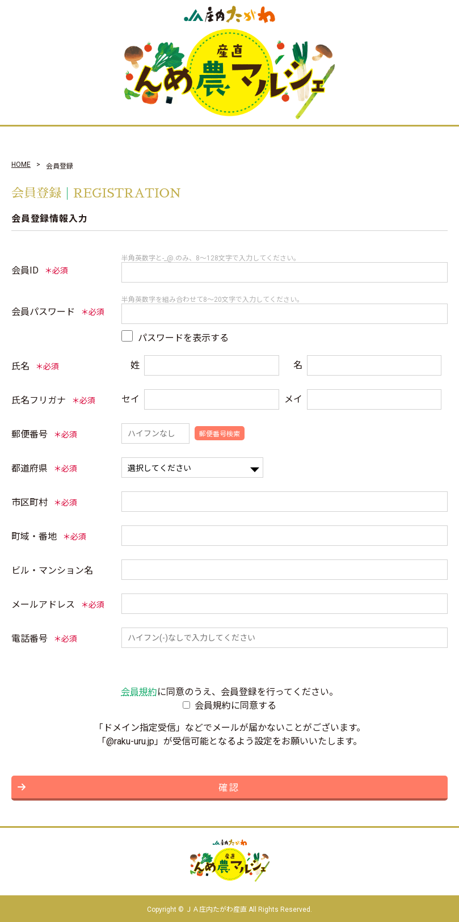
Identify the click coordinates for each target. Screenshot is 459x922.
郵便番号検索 (219, 434)
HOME (21, 165)
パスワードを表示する (183, 337)
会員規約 (139, 692)
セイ (130, 399)
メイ (293, 399)
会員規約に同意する (235, 705)
